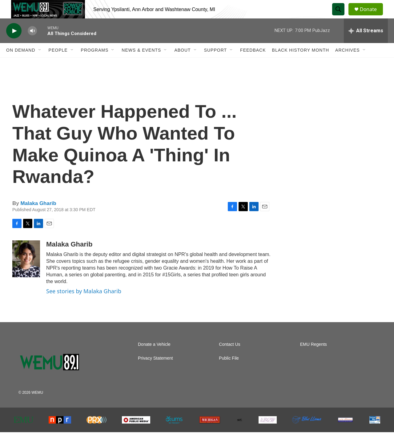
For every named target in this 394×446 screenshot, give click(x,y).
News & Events (141, 63)
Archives (347, 63)
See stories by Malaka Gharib (83, 305)
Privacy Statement (155, 372)
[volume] (32, 45)
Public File (229, 372)
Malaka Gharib (38, 217)
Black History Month (300, 63)
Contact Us (229, 358)
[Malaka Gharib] (26, 272)
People (58, 63)
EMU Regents (313, 358)
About (182, 63)
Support (215, 63)
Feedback (253, 63)
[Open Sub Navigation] (40, 63)
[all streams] (366, 44)
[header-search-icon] (341, 16)
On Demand (20, 63)
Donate (372, 16)
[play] (14, 44)
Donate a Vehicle (154, 358)
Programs (95, 63)
